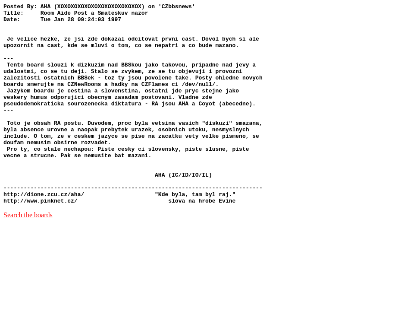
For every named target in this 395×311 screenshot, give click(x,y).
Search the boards (28, 255)
